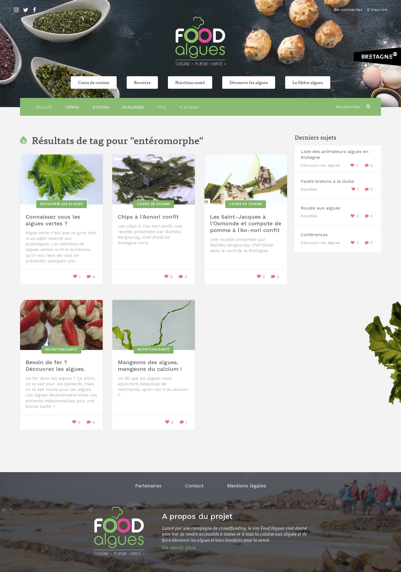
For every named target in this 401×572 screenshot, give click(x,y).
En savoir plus (179, 547)
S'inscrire (377, 9)
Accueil (44, 107)
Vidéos (72, 107)
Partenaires (148, 486)
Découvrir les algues (248, 82)
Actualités (133, 107)
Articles (100, 107)
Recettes (142, 82)
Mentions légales (246, 486)
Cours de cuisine (93, 82)
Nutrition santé (190, 82)
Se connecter (348, 9)
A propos (188, 107)
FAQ (161, 107)
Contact (194, 486)
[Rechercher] (349, 106)
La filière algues (307, 82)
